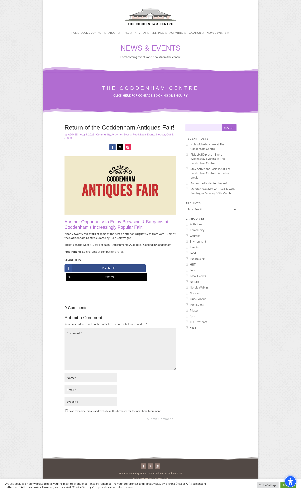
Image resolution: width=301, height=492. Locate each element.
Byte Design (146, 475)
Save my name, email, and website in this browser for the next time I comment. (115, 402)
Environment (198, 241)
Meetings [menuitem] (157, 32)
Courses (195, 235)
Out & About (198, 299)
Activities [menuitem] (176, 32)
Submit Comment (160, 410)
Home (122, 464)
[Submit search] (229, 127)
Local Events (147, 134)
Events (128, 134)
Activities (117, 134)
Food (136, 134)
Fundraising (197, 258)
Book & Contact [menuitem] (92, 32)
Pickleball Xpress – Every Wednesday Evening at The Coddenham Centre (207, 159)
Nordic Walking (199, 287)
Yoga (193, 327)
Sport (193, 316)
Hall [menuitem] (126, 32)
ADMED (73, 134)
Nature (194, 281)
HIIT (193, 264)
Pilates (194, 310)
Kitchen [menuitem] (140, 32)
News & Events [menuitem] (216, 32)
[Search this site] (203, 127)
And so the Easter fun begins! (208, 183)
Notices (160, 134)
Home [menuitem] (75, 32)
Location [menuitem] (195, 32)
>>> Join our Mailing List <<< (150, 469)
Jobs (193, 270)
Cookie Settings (267, 485)
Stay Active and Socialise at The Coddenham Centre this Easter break (210, 173)
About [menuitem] (112, 32)
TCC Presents (198, 322)
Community (103, 134)
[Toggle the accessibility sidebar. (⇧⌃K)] (290, 481)
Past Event (197, 304)
